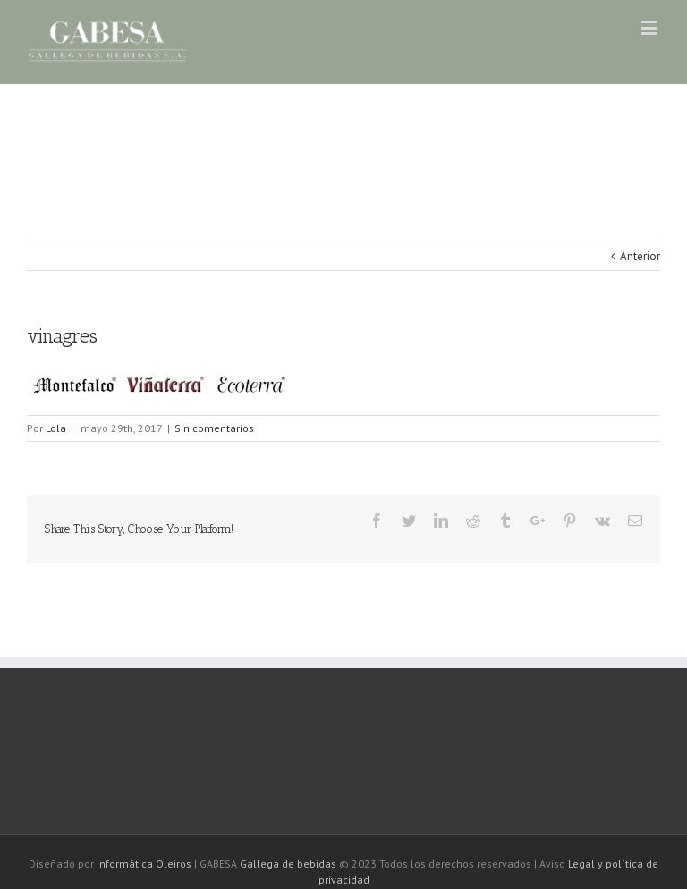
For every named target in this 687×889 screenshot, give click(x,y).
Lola (56, 428)
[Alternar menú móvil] (650, 27)
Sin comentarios (214, 428)
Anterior (640, 256)
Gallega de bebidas (289, 863)
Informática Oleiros (144, 863)
